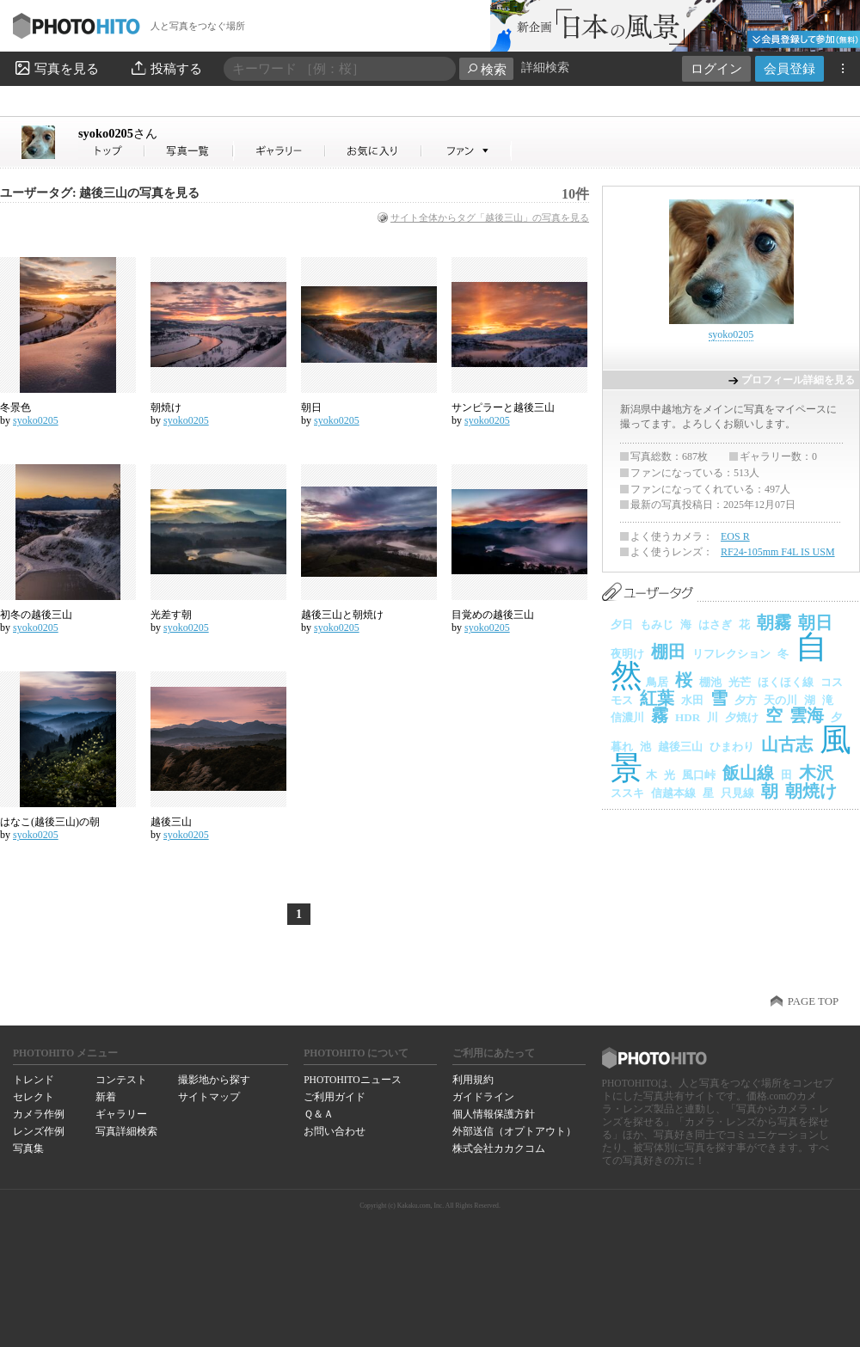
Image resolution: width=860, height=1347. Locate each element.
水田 (692, 700)
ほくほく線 (786, 682)
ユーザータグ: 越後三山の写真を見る (100, 193)
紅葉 (657, 698)
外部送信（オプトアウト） (514, 1131)
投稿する (165, 67)
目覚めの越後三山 (493, 615)
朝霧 (774, 622)
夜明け (627, 653)
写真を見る (56, 67)
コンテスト (121, 1080)
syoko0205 (117, 133)
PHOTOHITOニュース (352, 1080)
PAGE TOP (813, 1001)
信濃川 (627, 717)
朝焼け (165, 407)
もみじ (656, 624)
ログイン (716, 68)
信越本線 (673, 793)
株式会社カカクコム (498, 1148)
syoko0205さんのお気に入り (373, 151)
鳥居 (657, 682)
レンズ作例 (38, 1131)
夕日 (622, 624)
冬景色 (15, 407)
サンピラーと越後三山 (503, 407)
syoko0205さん (111, 151)
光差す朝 (171, 615)
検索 (486, 69)
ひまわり (732, 746)
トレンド (33, 1080)
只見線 (737, 793)
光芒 (739, 682)
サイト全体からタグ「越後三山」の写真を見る (489, 217)
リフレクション (731, 653)
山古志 (787, 744)
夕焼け (742, 717)
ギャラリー (121, 1114)
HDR (687, 717)
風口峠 (699, 774)
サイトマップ (209, 1097)
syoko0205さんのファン (466, 151)
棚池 (710, 682)
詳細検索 (545, 67)
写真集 (28, 1148)
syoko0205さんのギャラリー (280, 151)
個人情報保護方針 (493, 1114)
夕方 (745, 700)
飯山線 (748, 772)
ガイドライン (483, 1097)
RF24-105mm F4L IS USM (778, 552)
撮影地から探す (214, 1080)
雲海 (806, 715)
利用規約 (473, 1080)
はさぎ (715, 624)
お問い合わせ (335, 1131)
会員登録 (789, 68)
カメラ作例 (38, 1114)
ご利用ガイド (335, 1097)
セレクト (33, 1097)
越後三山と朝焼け (342, 615)
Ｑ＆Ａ (319, 1114)
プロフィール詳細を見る (798, 380)
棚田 (668, 651)
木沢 (816, 772)
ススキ (627, 793)
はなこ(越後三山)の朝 (50, 822)
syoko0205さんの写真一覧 (189, 151)
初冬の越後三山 (36, 615)
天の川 (780, 700)
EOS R (735, 536)
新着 (105, 1097)
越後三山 (171, 822)
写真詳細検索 (126, 1131)
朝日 (311, 407)
